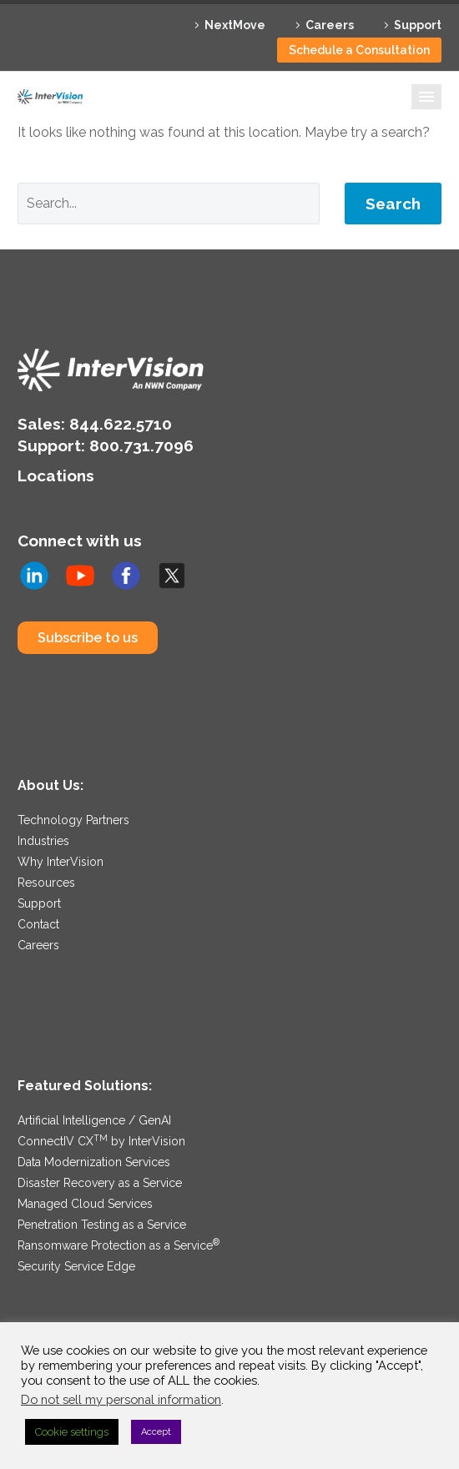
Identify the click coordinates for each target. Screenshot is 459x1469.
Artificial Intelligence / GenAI (94, 1120)
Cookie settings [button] (71, 1432)
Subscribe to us (88, 638)
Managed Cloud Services (85, 1203)
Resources (46, 882)
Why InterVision (60, 861)
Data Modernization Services (94, 1162)
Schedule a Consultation (359, 50)
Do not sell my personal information (121, 1399)
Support (417, 25)
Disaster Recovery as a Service (100, 1183)
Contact (38, 924)
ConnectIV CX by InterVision (101, 1141)
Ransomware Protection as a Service (118, 1245)
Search (393, 203)
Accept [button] (156, 1431)
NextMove (234, 25)
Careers (329, 25)
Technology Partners (73, 820)
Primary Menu (426, 97)
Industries (43, 841)
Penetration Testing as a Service (102, 1224)
